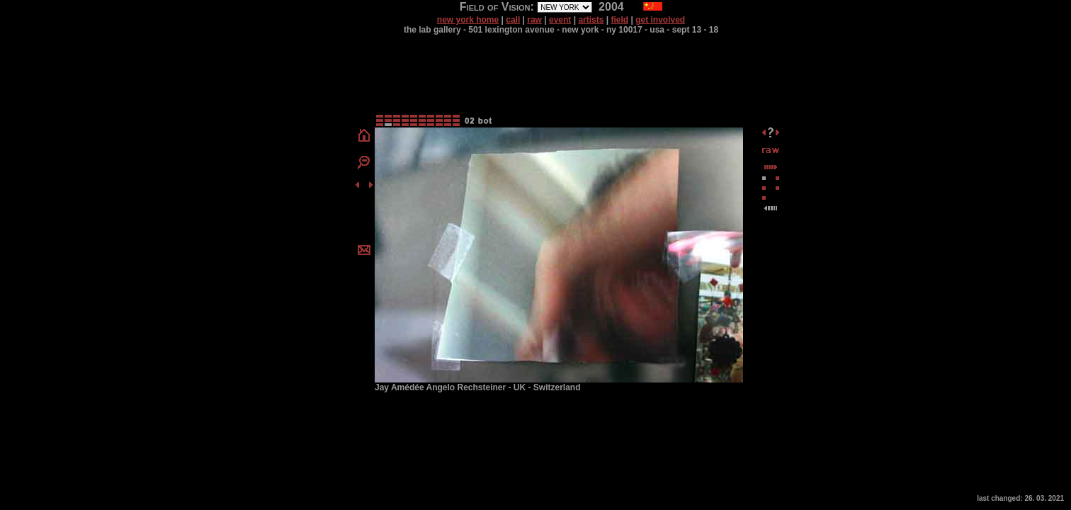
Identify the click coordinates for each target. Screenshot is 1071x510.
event (560, 20)
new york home (468, 20)
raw (534, 20)
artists (591, 20)
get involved (660, 20)
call (513, 20)
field (619, 20)
